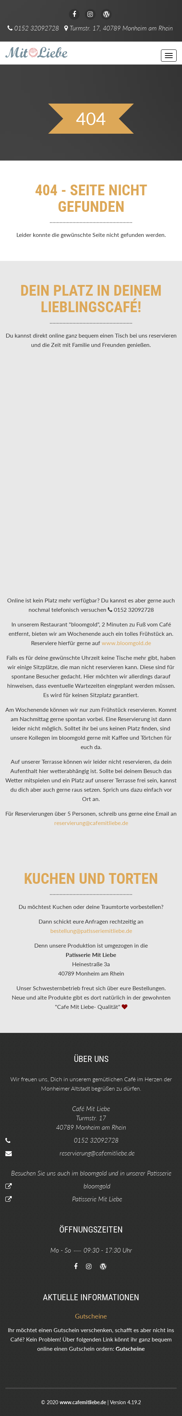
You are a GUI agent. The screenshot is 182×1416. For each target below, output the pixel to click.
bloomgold (97, 1186)
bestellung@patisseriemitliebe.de (91, 930)
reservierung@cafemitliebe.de (91, 822)
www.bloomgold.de (126, 642)
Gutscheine (130, 1348)
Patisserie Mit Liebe (97, 1199)
